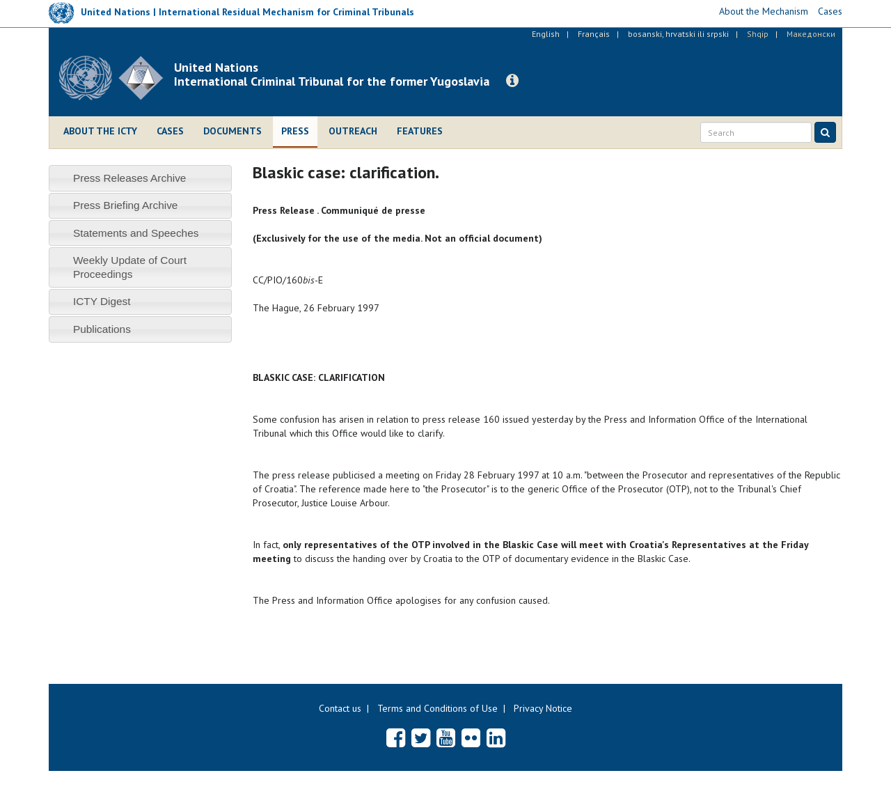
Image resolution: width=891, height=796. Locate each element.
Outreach (353, 131)
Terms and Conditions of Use (437, 708)
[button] (512, 81)
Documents (232, 131)
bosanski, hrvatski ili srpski (678, 34)
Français (594, 34)
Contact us (340, 708)
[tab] (140, 178)
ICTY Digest (102, 301)
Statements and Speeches (136, 233)
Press (295, 131)
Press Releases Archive (130, 178)
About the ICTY (100, 131)
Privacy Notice (543, 708)
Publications (102, 329)
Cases (170, 131)
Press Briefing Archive (125, 205)
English (546, 34)
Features (420, 131)
